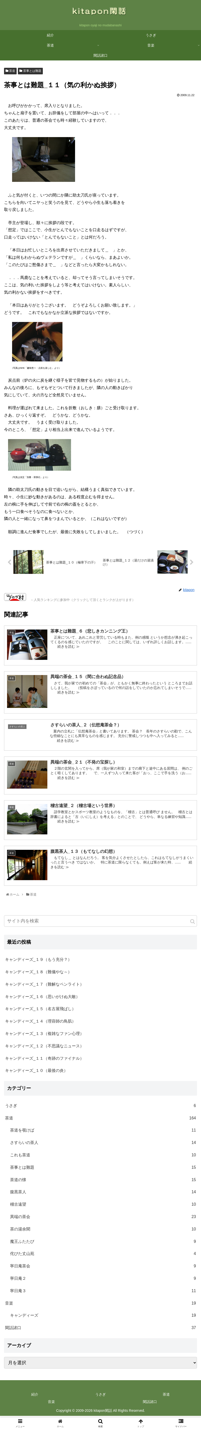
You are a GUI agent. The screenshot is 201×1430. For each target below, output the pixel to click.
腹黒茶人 (103, 1194)
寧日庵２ (103, 1280)
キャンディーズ (103, 1317)
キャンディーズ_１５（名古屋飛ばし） (40, 1010)
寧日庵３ (103, 1292)
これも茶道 (103, 1156)
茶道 (10, 72)
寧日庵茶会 (103, 1267)
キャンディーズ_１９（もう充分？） (38, 961)
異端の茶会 (103, 1218)
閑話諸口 (100, 1329)
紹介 (34, 1396)
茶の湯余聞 (103, 1230)
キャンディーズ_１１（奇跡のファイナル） (44, 1060)
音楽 (100, 1305)
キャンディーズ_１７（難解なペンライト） (44, 986)
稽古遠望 (103, 1206)
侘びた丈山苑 (103, 1255)
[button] (192, 923)
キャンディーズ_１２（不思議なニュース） (44, 1047)
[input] (100, 922)
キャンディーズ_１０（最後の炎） (36, 1072)
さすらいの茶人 (103, 1144)
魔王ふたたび (103, 1243)
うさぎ (100, 1107)
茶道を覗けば (103, 1132)
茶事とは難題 (30, 72)
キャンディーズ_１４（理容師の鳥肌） (40, 1023)
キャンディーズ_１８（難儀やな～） (38, 973)
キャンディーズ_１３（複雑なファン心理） (44, 1035)
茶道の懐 (103, 1181)
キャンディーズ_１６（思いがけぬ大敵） (42, 998)
